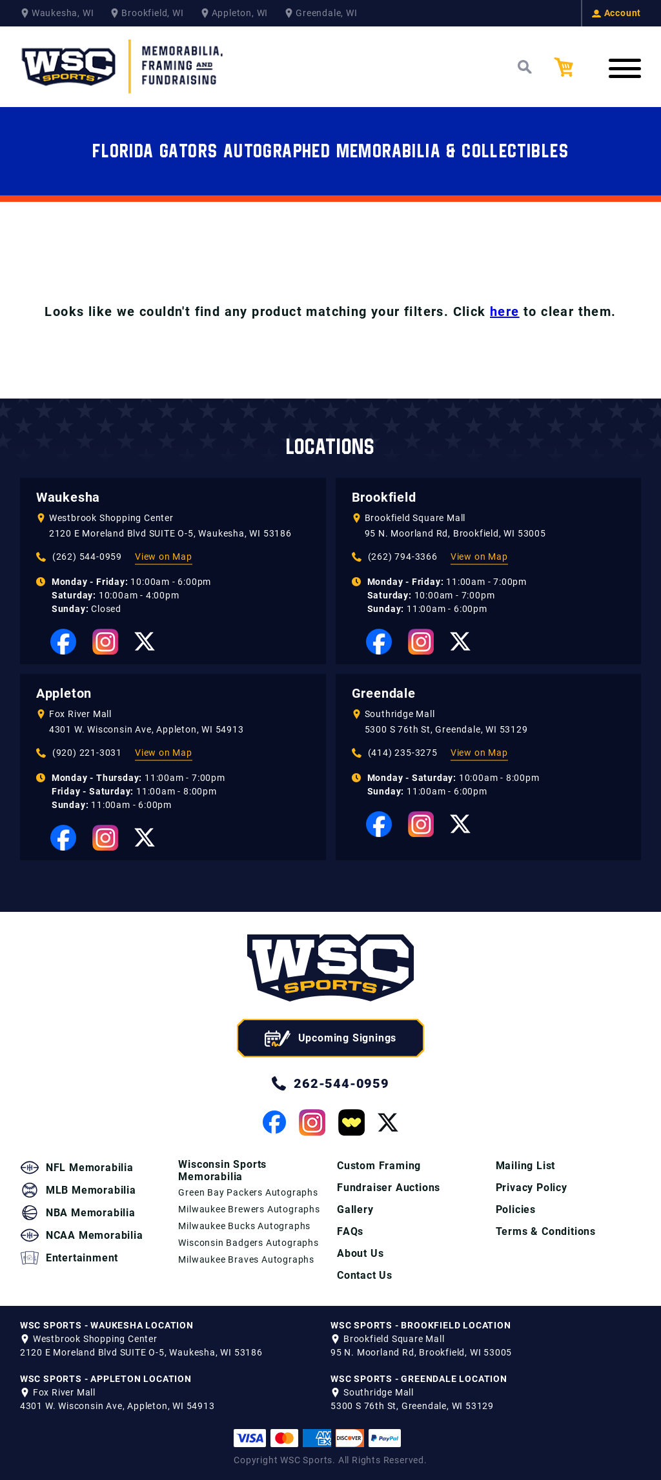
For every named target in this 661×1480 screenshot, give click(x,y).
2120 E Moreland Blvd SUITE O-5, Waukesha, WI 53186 (170, 533)
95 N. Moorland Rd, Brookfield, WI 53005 (455, 533)
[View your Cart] (573, 67)
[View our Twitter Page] (144, 641)
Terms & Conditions (546, 1231)
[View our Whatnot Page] (351, 1122)
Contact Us (364, 1275)
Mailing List (526, 1165)
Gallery (355, 1209)
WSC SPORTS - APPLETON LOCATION (106, 1379)
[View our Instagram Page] (105, 642)
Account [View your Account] (617, 13)
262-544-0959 (330, 1083)
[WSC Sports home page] (330, 970)
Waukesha (68, 497)
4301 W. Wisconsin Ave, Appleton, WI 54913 (146, 729)
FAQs (350, 1231)
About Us (360, 1253)
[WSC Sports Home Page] (123, 66)
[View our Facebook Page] (63, 642)
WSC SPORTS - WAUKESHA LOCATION (107, 1325)
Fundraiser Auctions (388, 1187)
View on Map (163, 556)
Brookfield (384, 497)
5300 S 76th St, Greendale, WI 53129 (446, 729)
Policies (516, 1209)
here (505, 311)
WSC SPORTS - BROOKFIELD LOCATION (420, 1325)
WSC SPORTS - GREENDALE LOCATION (418, 1379)
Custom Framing (379, 1165)
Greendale (384, 693)
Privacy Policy (531, 1187)
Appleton (64, 693)
